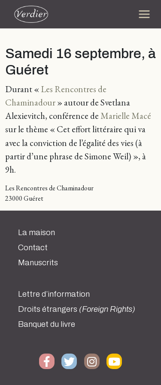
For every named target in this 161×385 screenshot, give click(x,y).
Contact (33, 247)
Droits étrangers (76, 309)
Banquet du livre (46, 324)
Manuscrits (38, 262)
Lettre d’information (54, 294)
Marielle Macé (125, 115)
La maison (36, 232)
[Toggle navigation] (144, 14)
